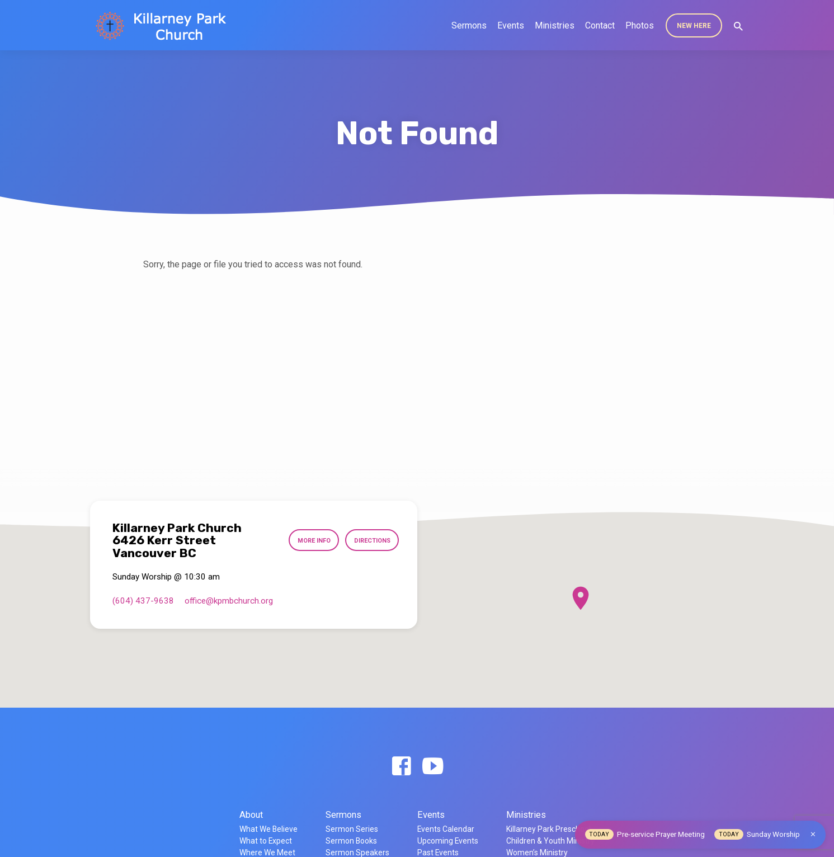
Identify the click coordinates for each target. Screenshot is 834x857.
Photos (639, 25)
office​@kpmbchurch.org (229, 601)
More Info (309, 541)
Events (510, 25)
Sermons (469, 25)
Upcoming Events (447, 840)
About (251, 814)
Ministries (554, 25)
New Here (694, 26)
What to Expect (265, 840)
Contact (600, 25)
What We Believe (268, 829)
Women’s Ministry (537, 852)
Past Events (438, 852)
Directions (370, 541)
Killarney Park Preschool (548, 829)
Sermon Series (352, 829)
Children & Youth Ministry (550, 840)
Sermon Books (351, 840)
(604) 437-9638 (143, 601)
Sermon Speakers (357, 852)
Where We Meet (267, 852)
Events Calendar (445, 829)
